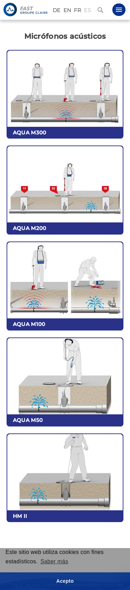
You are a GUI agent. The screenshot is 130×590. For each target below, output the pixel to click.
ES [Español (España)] (87, 10)
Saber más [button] (54, 561)
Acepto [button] (65, 581)
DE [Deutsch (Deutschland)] (57, 10)
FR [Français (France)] (77, 10)
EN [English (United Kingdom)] (67, 10)
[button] (118, 9)
